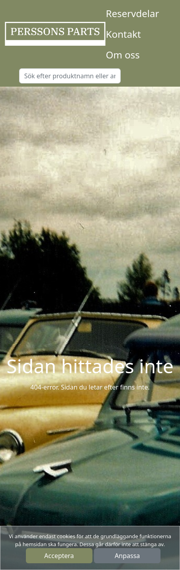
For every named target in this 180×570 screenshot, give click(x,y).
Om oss (123, 54)
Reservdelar (132, 13)
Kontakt (123, 34)
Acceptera (59, 555)
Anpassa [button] (127, 555)
